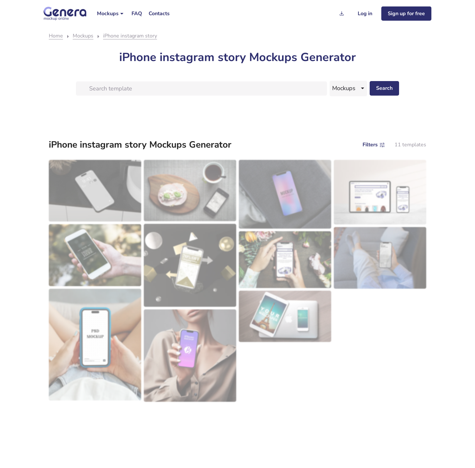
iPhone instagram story (130, 35)
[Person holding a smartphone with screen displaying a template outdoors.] (95, 255)
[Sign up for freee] (406, 13)
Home (56, 35)
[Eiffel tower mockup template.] (285, 316)
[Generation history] (341, 13)
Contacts (159, 13)
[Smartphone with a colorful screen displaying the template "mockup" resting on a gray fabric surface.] (285, 194)
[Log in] (365, 13)
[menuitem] (111, 13)
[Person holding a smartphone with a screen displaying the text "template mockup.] (95, 344)
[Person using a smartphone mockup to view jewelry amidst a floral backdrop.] (285, 259)
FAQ (137, 13)
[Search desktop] (384, 88)
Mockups (108, 13)
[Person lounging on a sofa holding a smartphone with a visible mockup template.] (380, 258)
